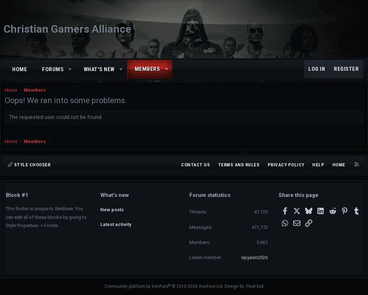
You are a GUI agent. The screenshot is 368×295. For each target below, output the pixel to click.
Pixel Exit (255, 286)
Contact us (195, 164)
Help (318, 164)
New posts (112, 208)
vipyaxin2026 (254, 257)
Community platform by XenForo (164, 286)
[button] (70, 69)
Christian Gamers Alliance (67, 29)
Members (147, 69)
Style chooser (29, 164)
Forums (53, 69)
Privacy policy (286, 164)
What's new (99, 69)
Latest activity (116, 220)
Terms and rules (239, 164)
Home (19, 69)
